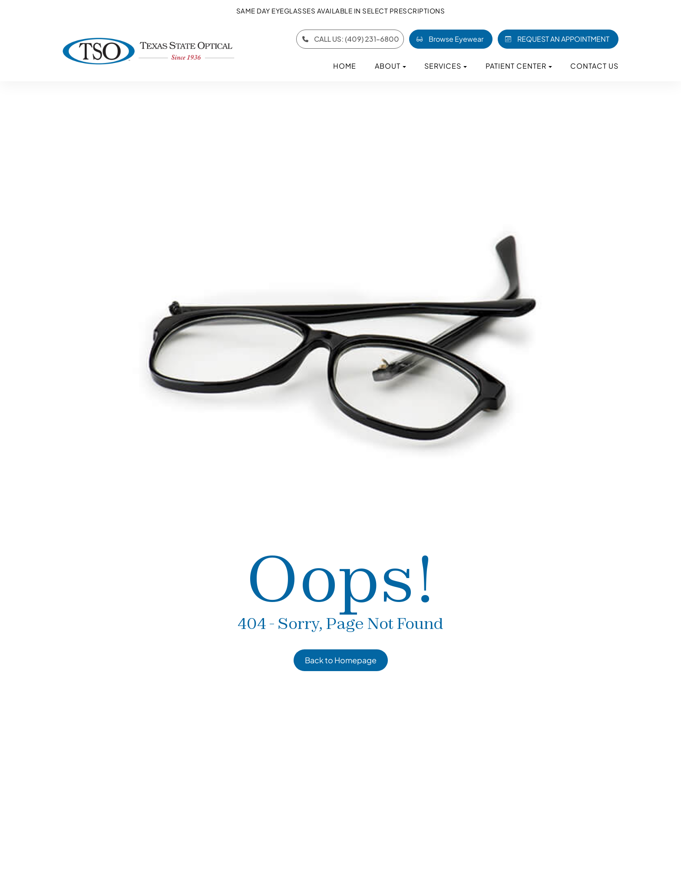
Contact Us (594, 65)
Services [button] (445, 65)
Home (344, 65)
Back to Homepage (341, 660)
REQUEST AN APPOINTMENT (555, 39)
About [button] (390, 65)
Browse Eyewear (448, 39)
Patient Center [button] (519, 65)
